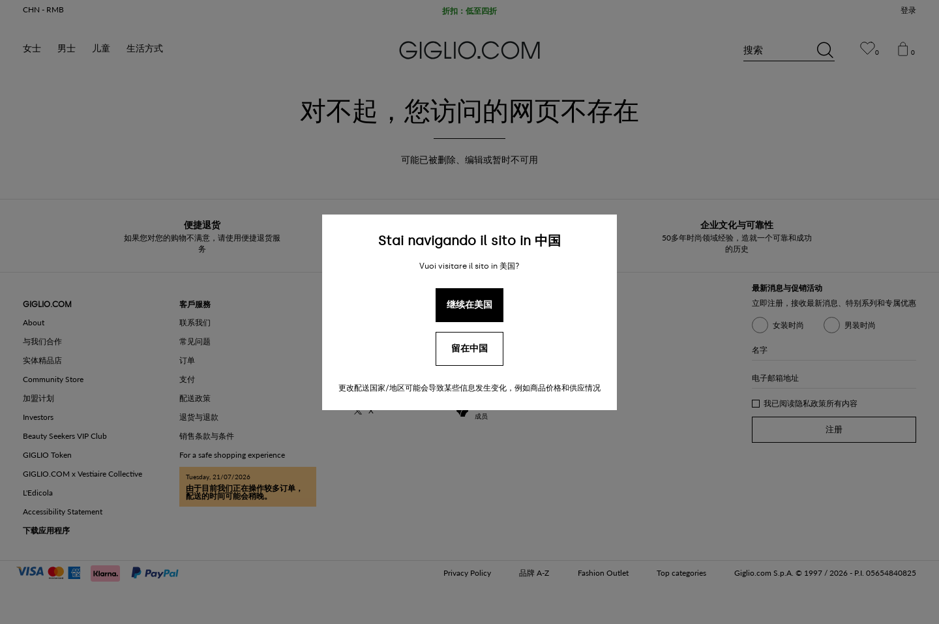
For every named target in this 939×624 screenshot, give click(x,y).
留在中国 (469, 348)
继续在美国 (469, 304)
